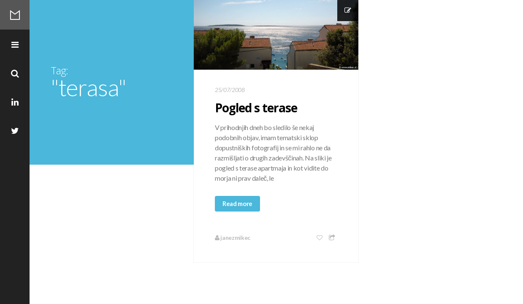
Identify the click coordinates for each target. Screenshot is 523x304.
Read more (237, 203)
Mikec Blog (15, 15)
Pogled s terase (256, 108)
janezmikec (232, 237)
